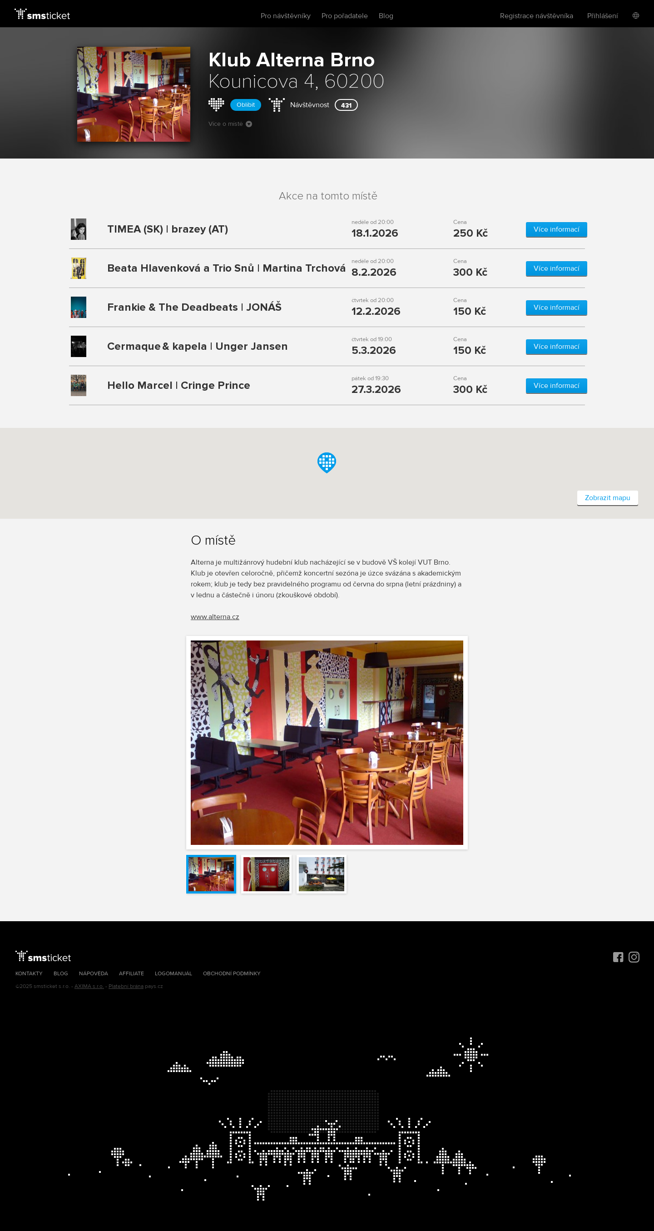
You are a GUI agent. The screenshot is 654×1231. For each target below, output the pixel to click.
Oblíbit (246, 105)
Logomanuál (173, 973)
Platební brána (126, 986)
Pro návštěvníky (286, 15)
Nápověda (93, 973)
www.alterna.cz (215, 616)
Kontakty (29, 973)
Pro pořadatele (345, 15)
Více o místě (230, 124)
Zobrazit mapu (607, 497)
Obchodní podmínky (232, 973)
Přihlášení (602, 15)
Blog (386, 15)
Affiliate (131, 973)
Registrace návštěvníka (536, 15)
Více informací (557, 229)
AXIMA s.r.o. (89, 986)
